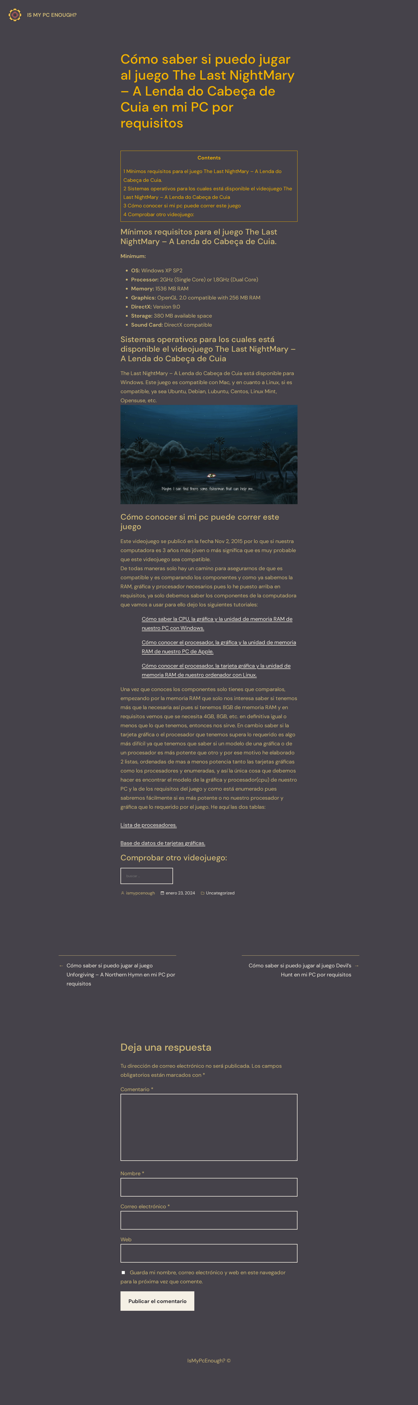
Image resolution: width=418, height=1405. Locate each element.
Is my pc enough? (52, 14)
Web (126, 1239)
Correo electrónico (145, 1206)
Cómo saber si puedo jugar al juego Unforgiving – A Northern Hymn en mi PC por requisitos (121, 974)
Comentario (137, 1089)
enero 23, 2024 (180, 893)
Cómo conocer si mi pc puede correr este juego (182, 205)
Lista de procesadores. (148, 824)
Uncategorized (220, 893)
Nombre (132, 1173)
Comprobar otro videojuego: (158, 214)
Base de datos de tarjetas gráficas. (162, 843)
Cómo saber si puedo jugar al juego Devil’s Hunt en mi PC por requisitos (300, 970)
